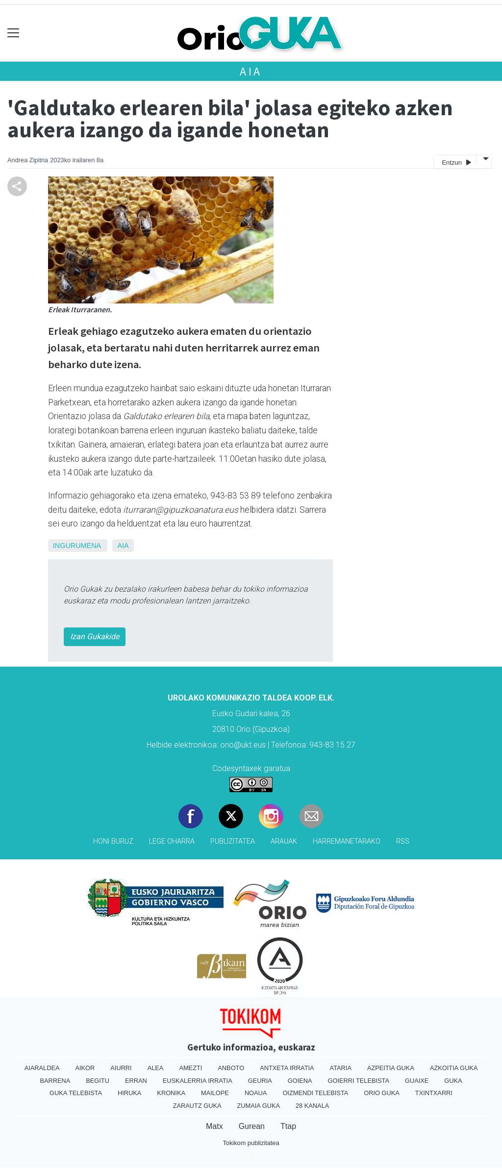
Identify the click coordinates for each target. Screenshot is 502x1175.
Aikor (85, 1068)
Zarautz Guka (197, 1105)
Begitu (97, 1080)
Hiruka (129, 1093)
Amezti (190, 1068)
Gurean (252, 1126)
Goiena (300, 1080)
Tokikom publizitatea (251, 1143)
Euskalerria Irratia (197, 1080)
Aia (251, 71)
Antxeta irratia (287, 1068)
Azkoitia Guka (453, 1068)
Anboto (231, 1068)
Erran (136, 1080)
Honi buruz (113, 841)
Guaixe (416, 1080)
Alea (156, 1068)
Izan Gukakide (94, 636)
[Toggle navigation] (13, 33)
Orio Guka (382, 1093)
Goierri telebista (358, 1080)
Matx (214, 1126)
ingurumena (77, 546)
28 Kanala (312, 1105)
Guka (453, 1080)
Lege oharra (172, 841)
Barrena (55, 1080)
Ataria (340, 1068)
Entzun (456, 162)
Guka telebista (76, 1093)
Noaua (256, 1093)
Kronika (171, 1093)
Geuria (260, 1080)
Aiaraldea (42, 1068)
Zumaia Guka (258, 1105)
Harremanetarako (346, 841)
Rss (402, 841)
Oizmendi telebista (315, 1093)
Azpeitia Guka (390, 1068)
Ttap (288, 1126)
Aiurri (120, 1068)
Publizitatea (232, 841)
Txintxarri (433, 1093)
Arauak (284, 841)
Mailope (215, 1093)
